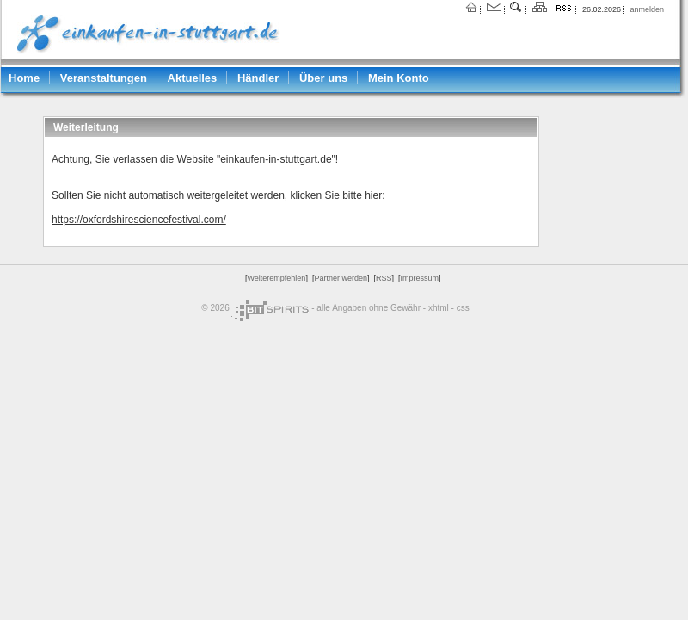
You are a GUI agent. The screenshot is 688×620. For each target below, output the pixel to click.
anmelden (647, 9)
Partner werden (340, 278)
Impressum (419, 278)
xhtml (438, 308)
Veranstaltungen (103, 77)
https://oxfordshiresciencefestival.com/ (139, 220)
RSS (384, 278)
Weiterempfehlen (277, 278)
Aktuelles (193, 77)
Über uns (323, 77)
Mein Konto (398, 77)
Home (24, 77)
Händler (258, 77)
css (463, 308)
